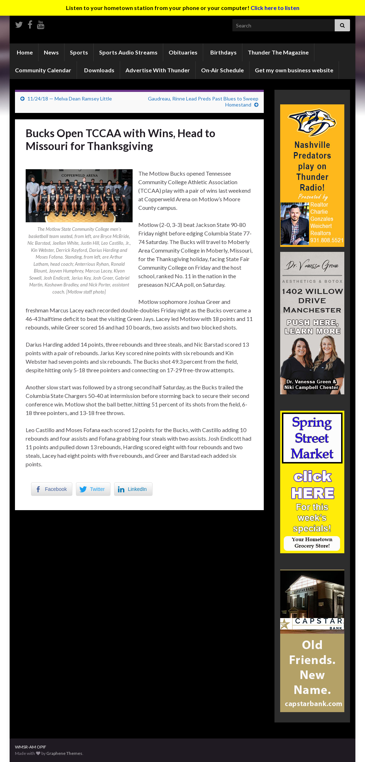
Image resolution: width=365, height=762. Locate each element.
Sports (79, 52)
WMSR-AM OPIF (30, 747)
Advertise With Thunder (157, 70)
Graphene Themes (64, 753)
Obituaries (183, 52)
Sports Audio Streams (128, 52)
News (51, 52)
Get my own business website (294, 70)
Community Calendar (43, 70)
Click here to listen (275, 7)
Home (24, 52)
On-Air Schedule (222, 70)
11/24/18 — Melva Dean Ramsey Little (69, 98)
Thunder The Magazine (278, 52)
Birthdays (223, 52)
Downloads (98, 70)
